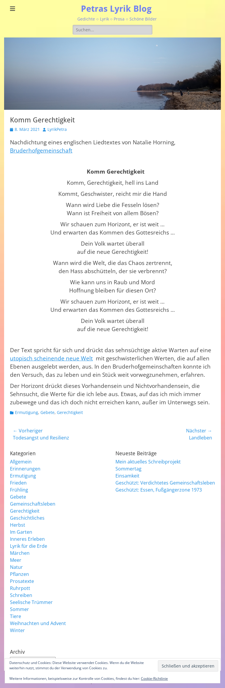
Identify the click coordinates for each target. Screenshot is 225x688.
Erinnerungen (25, 468)
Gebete (47, 412)
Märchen (20, 553)
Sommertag (128, 468)
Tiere (15, 616)
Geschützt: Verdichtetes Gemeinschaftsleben (165, 483)
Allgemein (21, 461)
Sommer (19, 609)
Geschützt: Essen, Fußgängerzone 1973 (158, 490)
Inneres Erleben (27, 539)
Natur (16, 567)
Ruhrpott (20, 588)
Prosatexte (22, 581)
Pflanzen (19, 574)
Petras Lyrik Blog (116, 9)
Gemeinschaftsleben (32, 504)
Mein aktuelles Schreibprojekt (148, 461)
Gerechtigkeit (70, 412)
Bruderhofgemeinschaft (41, 150)
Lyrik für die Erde (28, 546)
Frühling (19, 490)
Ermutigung (26, 412)
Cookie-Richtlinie (154, 678)
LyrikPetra (57, 129)
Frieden (18, 483)
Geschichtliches (27, 518)
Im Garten (21, 532)
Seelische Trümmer (31, 602)
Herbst (17, 525)
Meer (15, 560)
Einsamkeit (127, 476)
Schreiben (21, 595)
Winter (17, 630)
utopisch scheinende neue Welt (51, 358)
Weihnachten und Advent (38, 623)
